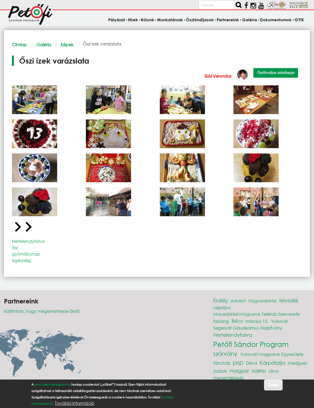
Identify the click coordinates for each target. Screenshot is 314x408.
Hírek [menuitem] (133, 19)
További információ (74, 403)
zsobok (220, 371)
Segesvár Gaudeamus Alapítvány (247, 328)
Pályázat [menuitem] (116, 19)
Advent (238, 300)
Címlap (19, 44)
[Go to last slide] (17, 227)
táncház (221, 363)
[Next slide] (28, 227)
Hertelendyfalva (28, 241)
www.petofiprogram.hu (52, 384)
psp (238, 362)
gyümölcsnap (26, 254)
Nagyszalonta (262, 300)
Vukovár (279, 321)
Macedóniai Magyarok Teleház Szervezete (256, 314)
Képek (67, 44)
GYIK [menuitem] (299, 19)
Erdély (220, 300)
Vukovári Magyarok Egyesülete (271, 354)
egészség (21, 260)
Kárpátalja (272, 363)
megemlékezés (228, 378)
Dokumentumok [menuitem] (276, 19)
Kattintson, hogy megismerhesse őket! (42, 311)
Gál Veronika (218, 75)
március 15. (256, 321)
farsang (221, 321)
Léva (273, 371)
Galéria (43, 44)
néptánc (222, 307)
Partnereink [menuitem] (228, 19)
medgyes (297, 363)
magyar (239, 371)
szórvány (225, 353)
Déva (251, 363)
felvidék (288, 300)
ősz (15, 247)
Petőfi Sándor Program (250, 344)
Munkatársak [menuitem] (170, 19)
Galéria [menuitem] (249, 19)
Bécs (237, 321)
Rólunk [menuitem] (147, 19)
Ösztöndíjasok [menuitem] (200, 19)
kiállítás (259, 371)
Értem (273, 384)
